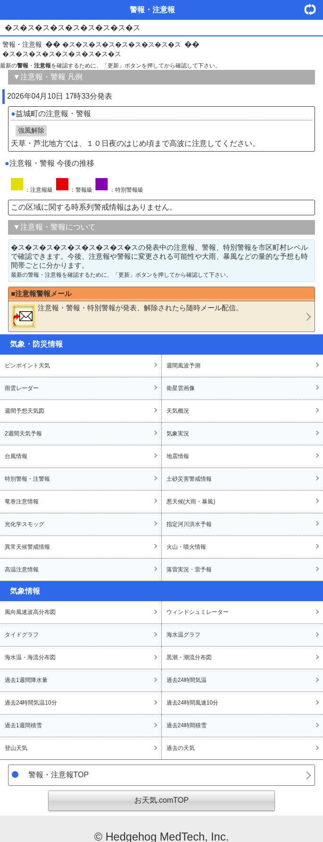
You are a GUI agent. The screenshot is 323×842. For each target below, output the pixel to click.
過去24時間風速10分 (192, 702)
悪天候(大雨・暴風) (190, 501)
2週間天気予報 (23, 433)
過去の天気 (180, 748)
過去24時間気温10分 (31, 702)
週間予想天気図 (24, 411)
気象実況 (177, 433)
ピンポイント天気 (27, 365)
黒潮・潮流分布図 (189, 657)
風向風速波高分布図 (30, 612)
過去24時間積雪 (186, 725)
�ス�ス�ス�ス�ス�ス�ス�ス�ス (121, 44)
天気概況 (177, 411)
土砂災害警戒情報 (189, 479)
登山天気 (16, 748)
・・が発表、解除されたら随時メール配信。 (127, 316)
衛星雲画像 (180, 388)
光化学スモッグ (24, 524)
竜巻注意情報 (22, 501)
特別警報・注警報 (27, 479)
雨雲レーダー (22, 388)
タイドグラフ (22, 634)
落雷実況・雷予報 (189, 569)
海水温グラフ (183, 634)
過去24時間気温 (186, 680)
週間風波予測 (183, 365)
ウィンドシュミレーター (197, 612)
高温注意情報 (22, 569)
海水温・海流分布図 (30, 657)
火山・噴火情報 (186, 547)
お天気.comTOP (161, 800)
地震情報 (177, 456)
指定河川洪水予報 (189, 524)
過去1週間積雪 (23, 725)
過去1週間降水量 (26, 680)
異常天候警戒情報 (27, 547)
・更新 (313, 9)
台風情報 (16, 456)
